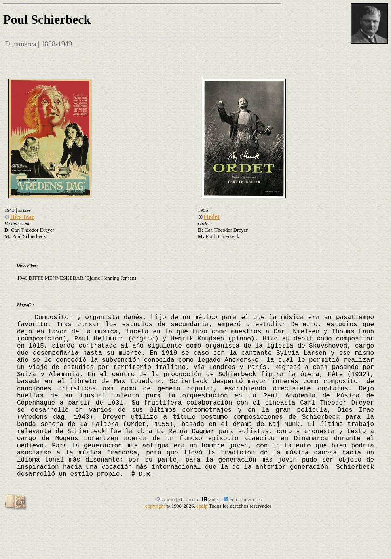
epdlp (202, 506)
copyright (155, 506)
